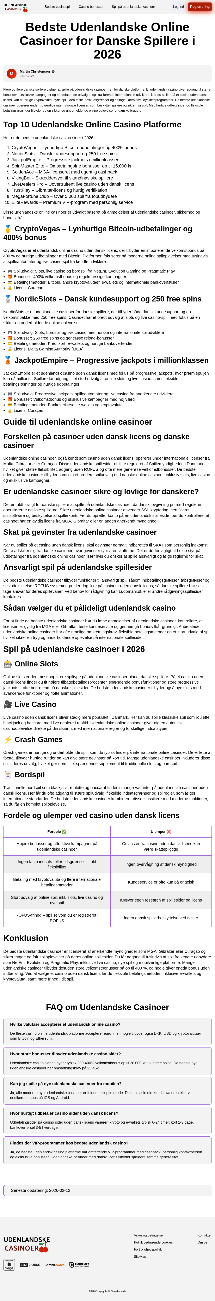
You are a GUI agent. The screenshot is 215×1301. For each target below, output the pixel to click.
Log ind (178, 6)
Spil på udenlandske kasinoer (133, 6)
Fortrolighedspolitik (148, 1249)
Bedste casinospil (57, 6)
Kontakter (205, 1235)
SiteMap (140, 1256)
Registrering (200, 6)
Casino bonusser (91, 6)
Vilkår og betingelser (149, 1235)
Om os (202, 1242)
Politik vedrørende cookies (153, 1242)
